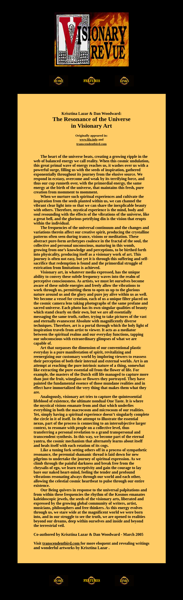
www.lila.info (89, 139)
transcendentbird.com (91, 144)
